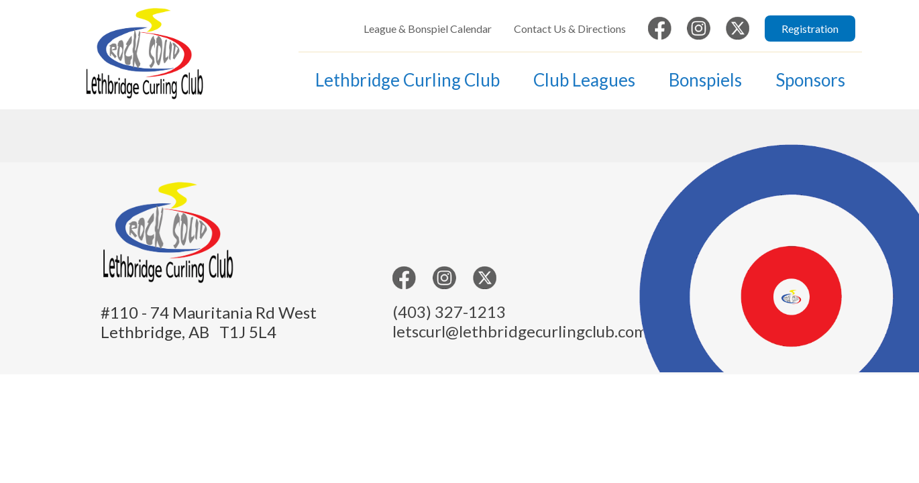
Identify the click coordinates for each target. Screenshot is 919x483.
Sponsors (810, 80)
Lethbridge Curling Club (407, 80)
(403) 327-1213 (449, 311)
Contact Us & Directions (570, 28)
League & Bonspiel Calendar (428, 28)
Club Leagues (584, 80)
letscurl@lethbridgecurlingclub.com (519, 331)
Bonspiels (705, 80)
